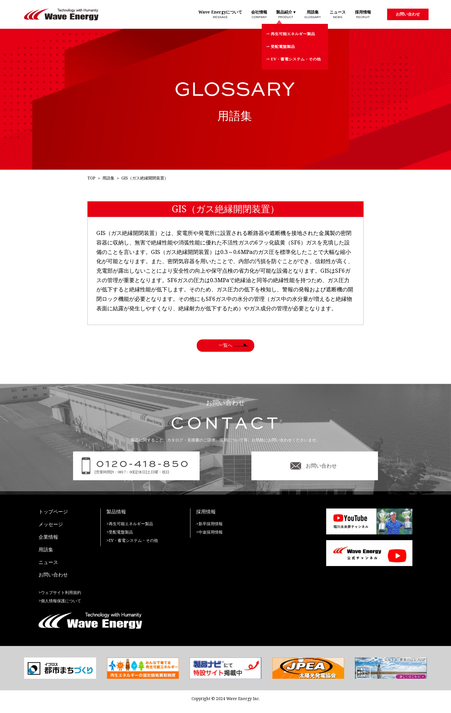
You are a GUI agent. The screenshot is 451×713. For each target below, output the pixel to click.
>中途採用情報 (209, 532)
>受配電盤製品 (119, 532)
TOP (91, 178)
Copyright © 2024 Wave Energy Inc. (226, 698)
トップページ (53, 512)
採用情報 (363, 14)
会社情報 (259, 14)
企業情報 (48, 537)
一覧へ (225, 345)
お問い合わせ (408, 14)
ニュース (338, 14)
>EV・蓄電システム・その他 (132, 540)
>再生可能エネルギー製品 (129, 524)
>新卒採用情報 (209, 524)
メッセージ (51, 524)
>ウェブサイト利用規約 (60, 592)
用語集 (312, 14)
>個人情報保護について (60, 601)
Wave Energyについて (220, 14)
